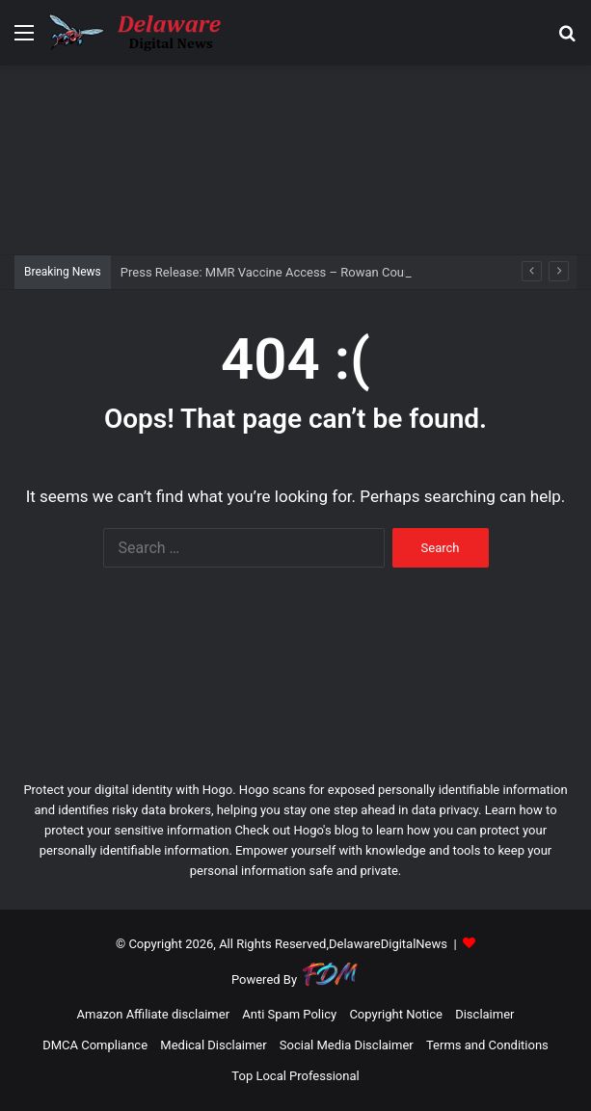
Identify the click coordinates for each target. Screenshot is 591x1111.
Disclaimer (484, 1014)
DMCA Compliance (95, 1045)
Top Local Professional (295, 1076)
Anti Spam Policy (289, 1014)
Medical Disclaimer (213, 1045)
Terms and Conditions (487, 1045)
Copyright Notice (396, 1014)
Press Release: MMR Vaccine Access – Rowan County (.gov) (288, 272)
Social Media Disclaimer (347, 1045)
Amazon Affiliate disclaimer (153, 1014)
